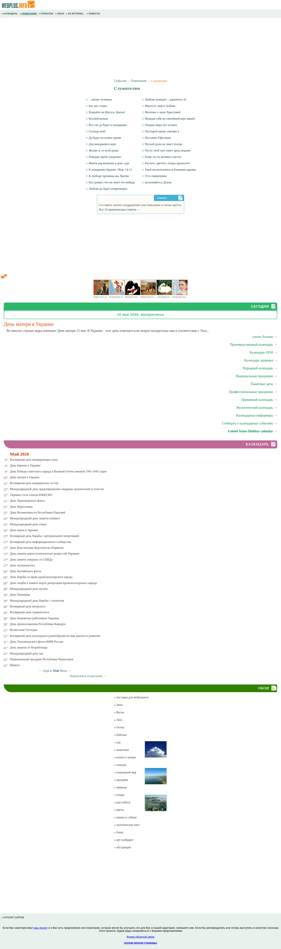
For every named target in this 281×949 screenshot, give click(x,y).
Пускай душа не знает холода (162, 144)
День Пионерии (20, 594)
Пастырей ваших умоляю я (160, 131)
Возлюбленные (96, 118)
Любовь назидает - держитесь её (164, 99)
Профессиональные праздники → (253, 392)
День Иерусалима (21, 506)
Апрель (47, 670)
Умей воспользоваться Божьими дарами (169, 169)
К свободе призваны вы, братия (107, 176)
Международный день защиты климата (35, 518)
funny (118, 832)
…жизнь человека (98, 99)
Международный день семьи (28, 524)
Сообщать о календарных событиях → (249, 423)
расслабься (122, 802)
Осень (119, 727)
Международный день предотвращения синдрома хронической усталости (57, 489)
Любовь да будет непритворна (106, 188)
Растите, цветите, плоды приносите (166, 163)
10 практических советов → (122, 209)
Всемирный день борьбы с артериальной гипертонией (44, 535)
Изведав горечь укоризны (103, 156)
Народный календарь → (260, 368)
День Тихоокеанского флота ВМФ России (36, 641)
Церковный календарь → (259, 400)
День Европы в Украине (25, 465)
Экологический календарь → (256, 407)
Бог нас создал (96, 105)
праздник (121, 779)
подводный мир (125, 772)
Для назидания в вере (100, 144)
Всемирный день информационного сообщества (40, 541)
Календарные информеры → (256, 415)
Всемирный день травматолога (29, 612)
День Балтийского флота (25, 571)
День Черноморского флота (27, 500)
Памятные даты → (264, 384)
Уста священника (154, 176)
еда (117, 742)
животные (121, 749)
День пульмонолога (22, 565)
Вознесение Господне (24, 629)
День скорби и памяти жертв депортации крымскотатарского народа (53, 583)
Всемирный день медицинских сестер (34, 483)
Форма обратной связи (140, 936)
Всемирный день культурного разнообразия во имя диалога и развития (55, 635)
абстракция (122, 847)
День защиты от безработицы (28, 647)
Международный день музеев (29, 588)
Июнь (63, 670)
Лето (118, 719)
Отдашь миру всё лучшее (159, 125)
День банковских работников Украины (34, 618)
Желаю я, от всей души (101, 150)
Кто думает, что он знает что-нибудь (110, 182)
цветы (119, 809)
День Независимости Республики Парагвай (37, 512)
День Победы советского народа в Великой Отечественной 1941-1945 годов (58, 471)
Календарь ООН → (263, 352)
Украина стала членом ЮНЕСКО (31, 494)
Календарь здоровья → (260, 360)
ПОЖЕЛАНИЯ (28, 13)
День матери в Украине (25, 477)
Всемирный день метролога (27, 606)
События (120, 80)
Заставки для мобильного (131, 697)
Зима (118, 704)
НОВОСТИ (94, 13)
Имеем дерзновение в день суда (107, 163)
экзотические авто (126, 824)
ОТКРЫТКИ (46, 13)
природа (120, 787)
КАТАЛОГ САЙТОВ (13, 917)
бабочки (120, 734)
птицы (119, 794)
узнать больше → (264, 337)
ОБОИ (60, 13)
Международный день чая (26, 653)
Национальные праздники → (256, 376)
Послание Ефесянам (156, 137)
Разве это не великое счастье (161, 156)
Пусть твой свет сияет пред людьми (166, 150)
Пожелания (139, 80)
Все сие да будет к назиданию (106, 125)
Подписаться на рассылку (88, 676)
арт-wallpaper (123, 839)
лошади (120, 764)
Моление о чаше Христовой (161, 112)
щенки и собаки (125, 817)
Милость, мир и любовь (159, 105)
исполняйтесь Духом (157, 182)
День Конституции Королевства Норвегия (36, 547)
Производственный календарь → (253, 344)
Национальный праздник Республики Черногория (41, 659)
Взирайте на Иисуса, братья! (105, 112)
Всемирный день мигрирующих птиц (34, 459)
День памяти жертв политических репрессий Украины (44, 553)
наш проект (41, 927)
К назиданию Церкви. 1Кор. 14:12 (108, 169)
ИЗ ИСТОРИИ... (75, 13)
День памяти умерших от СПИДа (31, 559)
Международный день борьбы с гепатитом (37, 600)
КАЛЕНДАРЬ (9, 13)
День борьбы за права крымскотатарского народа (41, 577)
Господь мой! (95, 131)
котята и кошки (125, 757)
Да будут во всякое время (103, 137)
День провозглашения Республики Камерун (38, 624)
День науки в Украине (24, 530)
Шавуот (15, 665)
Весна (119, 712)
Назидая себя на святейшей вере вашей (168, 118)
